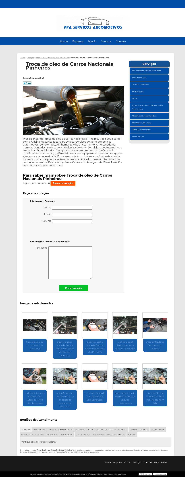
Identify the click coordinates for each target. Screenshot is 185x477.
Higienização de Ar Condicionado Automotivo (147, 107)
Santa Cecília (52, 434)
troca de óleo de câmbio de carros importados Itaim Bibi (155, 398)
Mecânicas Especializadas (144, 116)
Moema (133, 429)
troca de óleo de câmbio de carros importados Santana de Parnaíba (65, 400)
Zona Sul (132, 434)
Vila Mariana (98, 434)
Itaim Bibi (122, 429)
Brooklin (52, 429)
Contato (121, 41)
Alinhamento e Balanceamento (147, 71)
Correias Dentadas (141, 84)
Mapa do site (160, 462)
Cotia (90, 429)
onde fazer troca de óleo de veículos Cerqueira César (95, 396)
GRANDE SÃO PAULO (106, 429)
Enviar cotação (73, 288)
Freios (135, 98)
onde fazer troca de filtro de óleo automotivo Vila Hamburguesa (35, 398)
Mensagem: (63, 262)
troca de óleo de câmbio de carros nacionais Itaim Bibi (125, 345)
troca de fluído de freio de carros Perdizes (155, 345)
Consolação (80, 429)
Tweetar (27, 82)
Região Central (157, 429)
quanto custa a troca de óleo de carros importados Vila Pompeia (94, 346)
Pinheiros (143, 429)
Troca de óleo (138, 136)
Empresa (77, 41)
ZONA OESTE (39, 429)
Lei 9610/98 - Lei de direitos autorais (84, 452)
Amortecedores (139, 77)
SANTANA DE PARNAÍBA (32, 434)
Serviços (106, 41)
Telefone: (66, 221)
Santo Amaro (67, 434)
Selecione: (25, 429)
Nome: (68, 208)
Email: (68, 214)
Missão (92, 41)
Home (64, 41)
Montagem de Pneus (142, 123)
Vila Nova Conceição (116, 434)
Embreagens (138, 91)
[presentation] (49, 232)
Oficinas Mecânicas (141, 130)
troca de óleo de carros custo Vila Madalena (34, 345)
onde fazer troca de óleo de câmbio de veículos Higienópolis (125, 398)
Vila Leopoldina (83, 434)
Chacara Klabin (65, 429)
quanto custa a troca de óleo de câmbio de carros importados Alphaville (65, 348)
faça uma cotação (63, 183)
